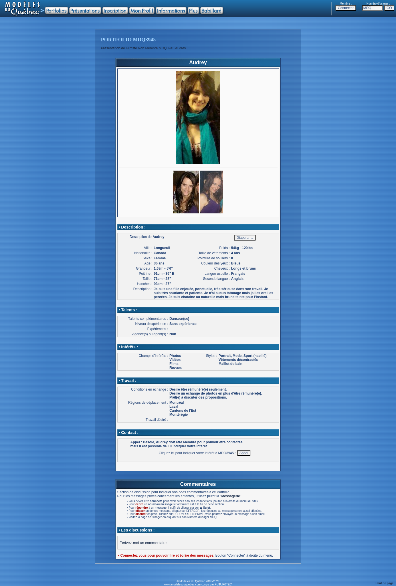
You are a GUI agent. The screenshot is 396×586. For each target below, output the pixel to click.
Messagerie (230, 496)
